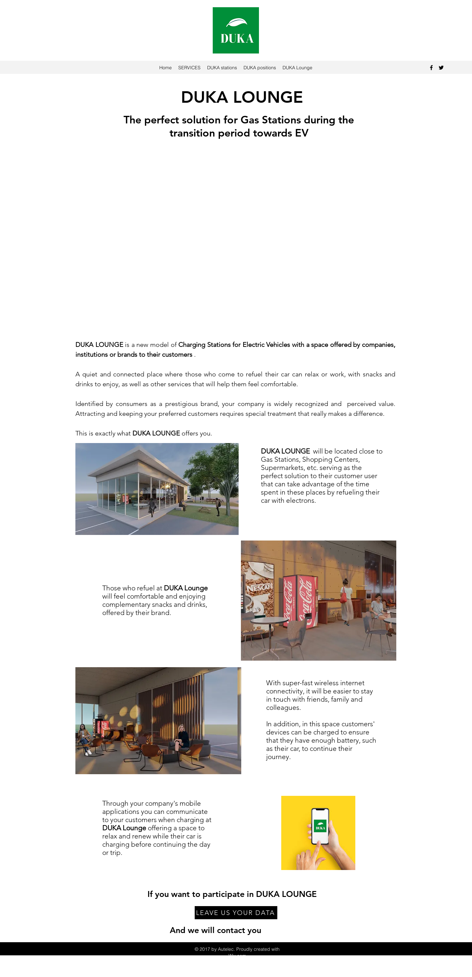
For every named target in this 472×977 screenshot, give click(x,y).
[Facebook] (431, 67)
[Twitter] (441, 67)
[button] (236, 245)
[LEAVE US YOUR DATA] (236, 912)
